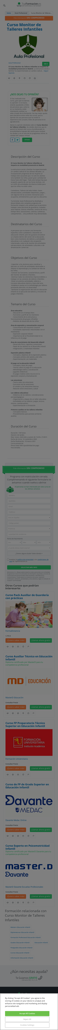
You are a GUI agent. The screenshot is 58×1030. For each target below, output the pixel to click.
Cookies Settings (27, 1025)
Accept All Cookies (27, 1013)
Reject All (27, 1019)
